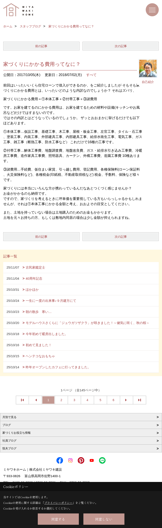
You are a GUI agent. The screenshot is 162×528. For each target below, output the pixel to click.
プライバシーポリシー (58, 503)
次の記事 (121, 46)
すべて (91, 75)
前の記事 (41, 46)
